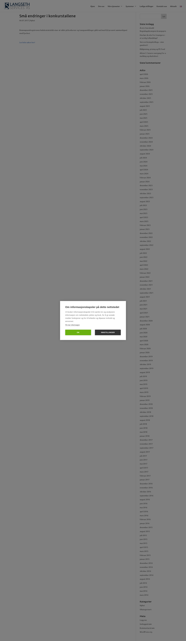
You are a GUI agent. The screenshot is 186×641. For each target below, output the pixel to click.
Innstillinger (108, 332)
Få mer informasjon (72, 325)
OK (78, 332)
